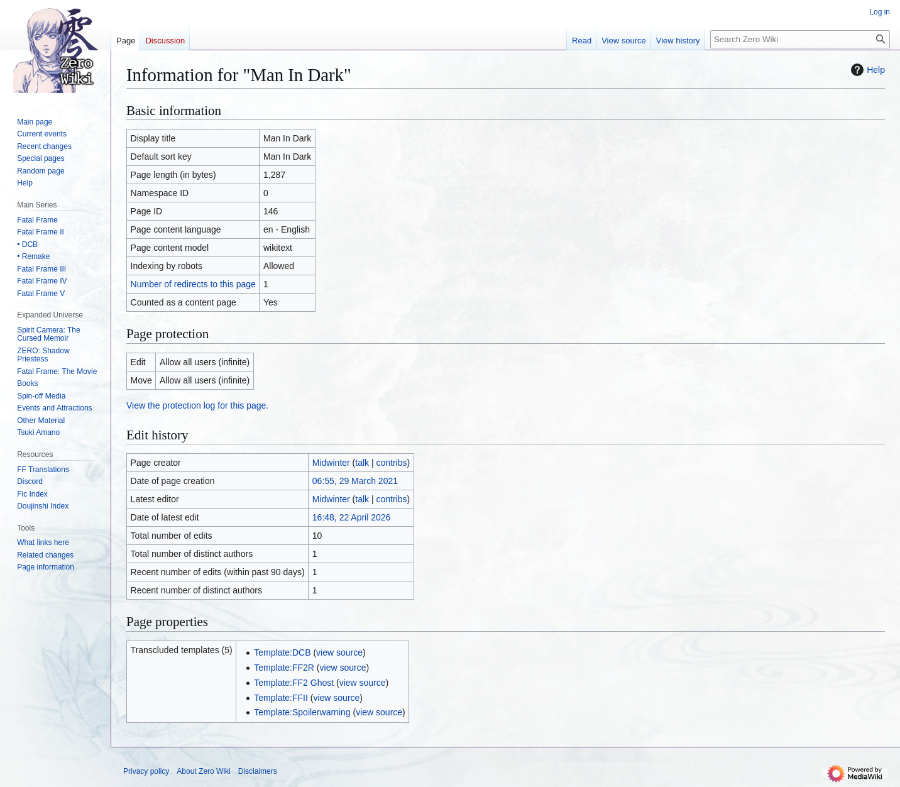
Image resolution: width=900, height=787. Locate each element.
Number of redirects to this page (193, 284)
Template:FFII (281, 698)
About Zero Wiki (203, 771)
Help (866, 69)
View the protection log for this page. (197, 405)
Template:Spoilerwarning (302, 712)
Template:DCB (282, 652)
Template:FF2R (284, 668)
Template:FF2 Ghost (294, 683)
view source (339, 652)
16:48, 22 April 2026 (351, 517)
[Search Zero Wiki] (800, 39)
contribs (391, 463)
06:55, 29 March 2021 (355, 481)
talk (362, 463)
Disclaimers (257, 771)
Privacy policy (146, 771)
